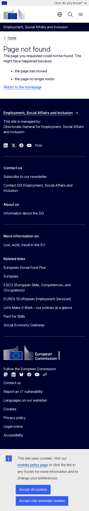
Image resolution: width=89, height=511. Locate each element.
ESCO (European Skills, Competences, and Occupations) (37, 287)
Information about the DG (23, 213)
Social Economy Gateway (24, 325)
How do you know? (71, 3)
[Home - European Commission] (14, 14)
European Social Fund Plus (24, 267)
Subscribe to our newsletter (25, 176)
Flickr (39, 145)
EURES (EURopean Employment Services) (37, 299)
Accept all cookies (33, 489)
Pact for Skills (14, 316)
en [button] (59, 14)
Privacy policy (14, 418)
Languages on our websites (25, 400)
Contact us (12, 383)
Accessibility (13, 435)
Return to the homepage (22, 87)
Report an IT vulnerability (23, 391)
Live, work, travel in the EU (24, 245)
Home (12, 38)
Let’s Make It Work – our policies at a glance (37, 307)
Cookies (9, 409)
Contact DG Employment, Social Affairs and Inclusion (37, 188)
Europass (10, 276)
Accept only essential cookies (42, 501)
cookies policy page (32, 465)
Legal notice (13, 426)
